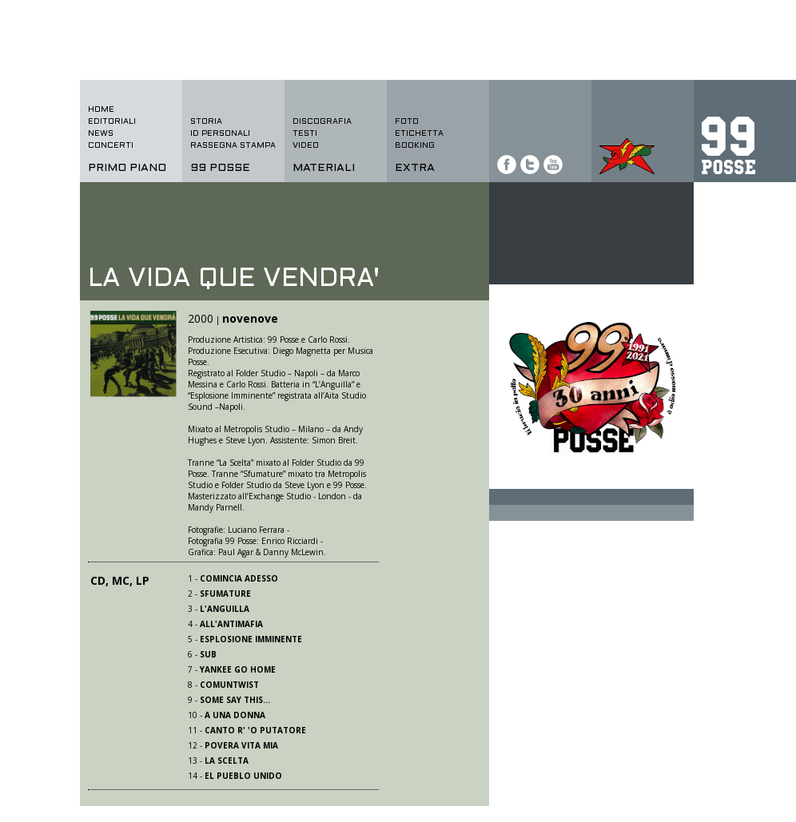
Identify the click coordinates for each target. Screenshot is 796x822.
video (306, 145)
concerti (110, 145)
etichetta (419, 133)
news (100, 133)
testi (305, 133)
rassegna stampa (233, 145)
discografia (322, 121)
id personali (220, 133)
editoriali (112, 121)
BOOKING (415, 145)
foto (407, 121)
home (101, 109)
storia (206, 121)
